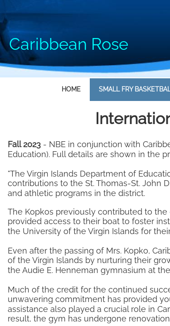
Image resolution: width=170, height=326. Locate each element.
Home (71, 89)
